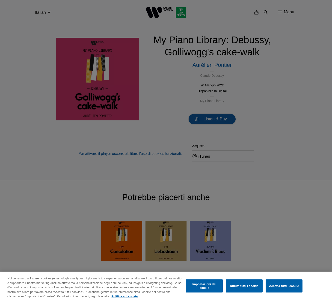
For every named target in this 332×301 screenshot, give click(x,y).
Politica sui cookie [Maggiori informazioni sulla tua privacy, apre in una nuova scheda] (125, 296)
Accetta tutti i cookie (284, 286)
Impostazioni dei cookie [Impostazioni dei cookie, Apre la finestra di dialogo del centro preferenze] (204, 286)
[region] (166, 286)
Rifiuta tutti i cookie (244, 286)
